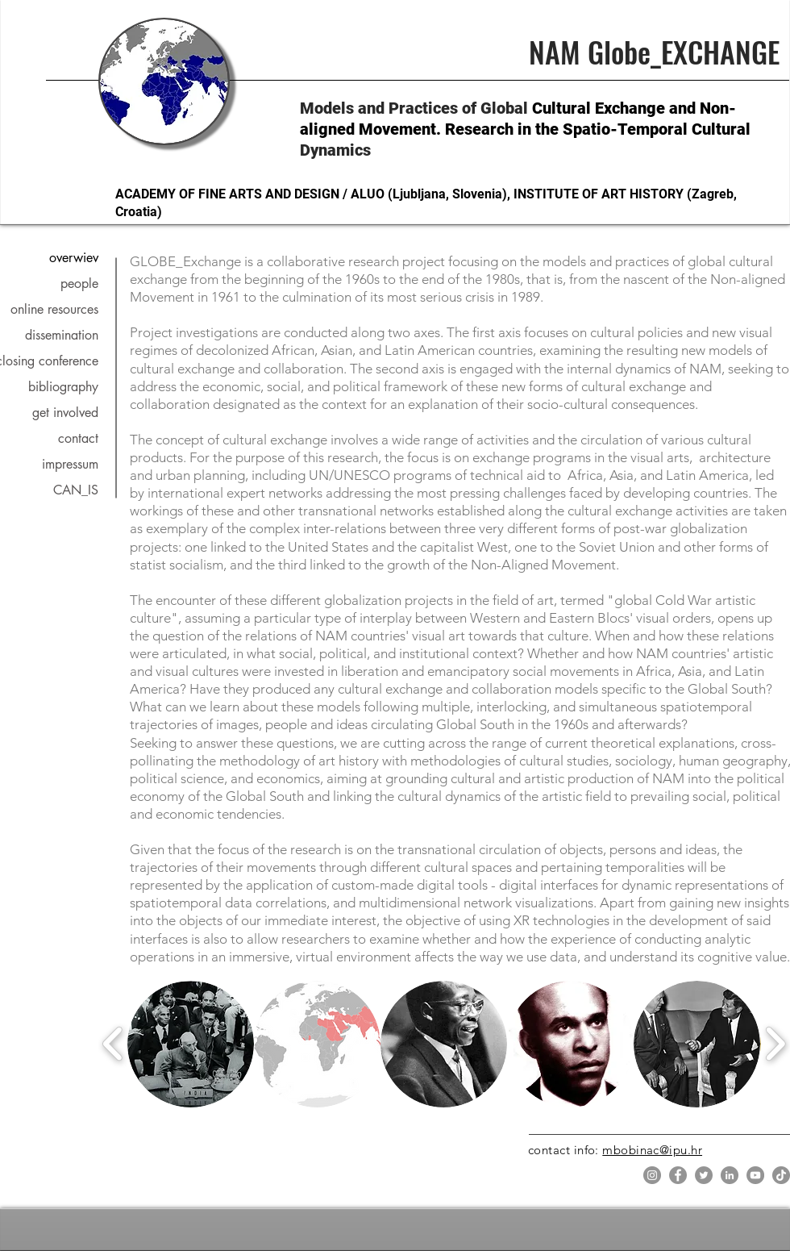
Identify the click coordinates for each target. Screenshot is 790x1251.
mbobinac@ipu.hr (652, 1149)
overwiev (73, 257)
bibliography (63, 386)
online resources (54, 309)
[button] (190, 1044)
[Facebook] (678, 1175)
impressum (70, 464)
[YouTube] (755, 1175)
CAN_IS (75, 490)
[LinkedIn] (729, 1175)
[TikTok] (781, 1175)
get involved (65, 412)
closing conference (53, 360)
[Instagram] (652, 1175)
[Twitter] (704, 1175)
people (79, 283)
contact (78, 438)
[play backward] (113, 1044)
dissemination (61, 335)
